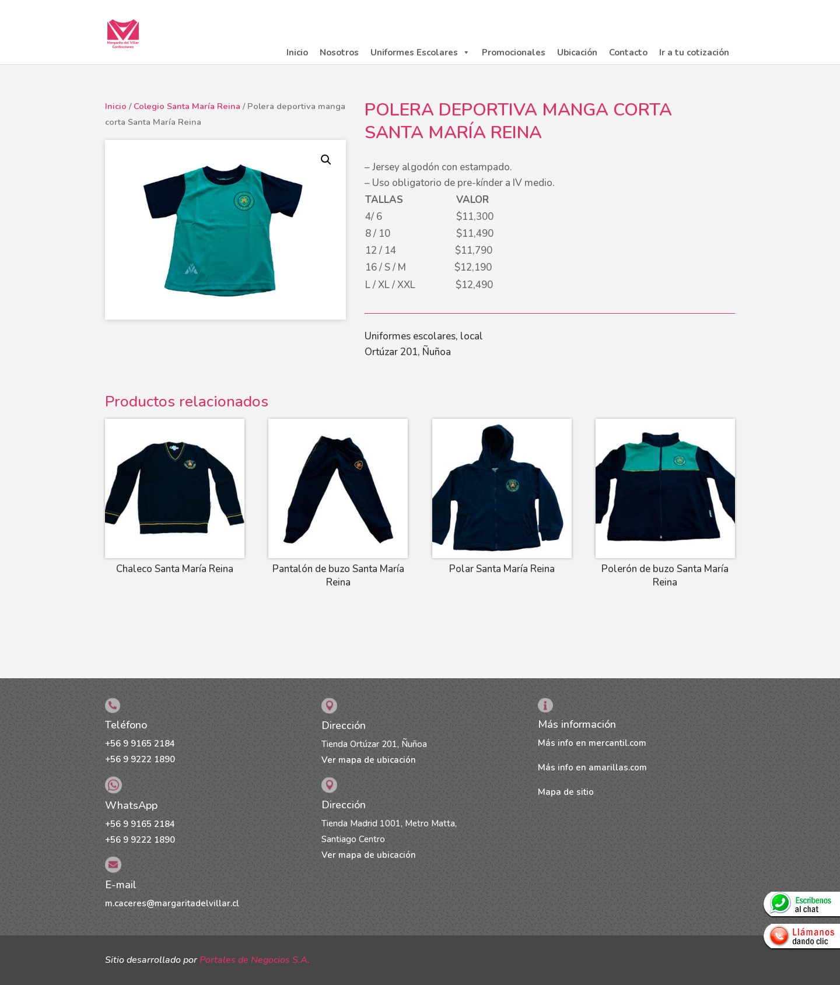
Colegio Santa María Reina (187, 106)
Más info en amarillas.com (592, 767)
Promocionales (513, 52)
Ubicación (577, 52)
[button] (326, 159)
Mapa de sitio (566, 792)
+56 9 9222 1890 (140, 759)
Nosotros (339, 52)
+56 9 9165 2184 (140, 743)
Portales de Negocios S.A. (255, 960)
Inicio (297, 52)
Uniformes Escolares (420, 52)
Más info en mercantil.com (592, 743)
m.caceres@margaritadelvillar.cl (172, 903)
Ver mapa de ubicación (368, 760)
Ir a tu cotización (694, 52)
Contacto (628, 52)
